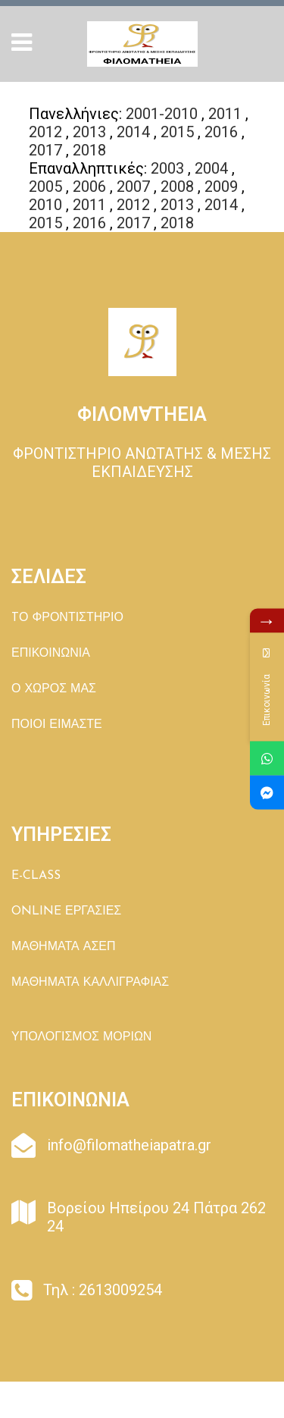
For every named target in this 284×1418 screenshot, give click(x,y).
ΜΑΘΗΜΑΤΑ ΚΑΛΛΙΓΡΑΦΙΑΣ (90, 983)
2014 (133, 132)
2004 (211, 168)
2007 (133, 186)
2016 (221, 132)
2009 (221, 186)
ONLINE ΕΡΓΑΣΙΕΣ (66, 911)
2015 (177, 132)
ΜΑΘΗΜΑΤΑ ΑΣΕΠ (63, 947)
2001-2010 (162, 114)
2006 (89, 186)
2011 (225, 114)
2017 (45, 150)
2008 (177, 186)
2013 (89, 132)
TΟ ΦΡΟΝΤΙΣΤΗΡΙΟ (67, 618)
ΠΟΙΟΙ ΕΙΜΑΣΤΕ (56, 725)
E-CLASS (36, 876)
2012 (45, 132)
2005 (45, 186)
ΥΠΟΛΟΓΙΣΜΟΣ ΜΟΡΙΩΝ (81, 1037)
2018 (89, 150)
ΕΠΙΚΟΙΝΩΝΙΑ (50, 654)
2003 (167, 168)
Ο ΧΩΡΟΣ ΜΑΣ (53, 689)
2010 (45, 205)
